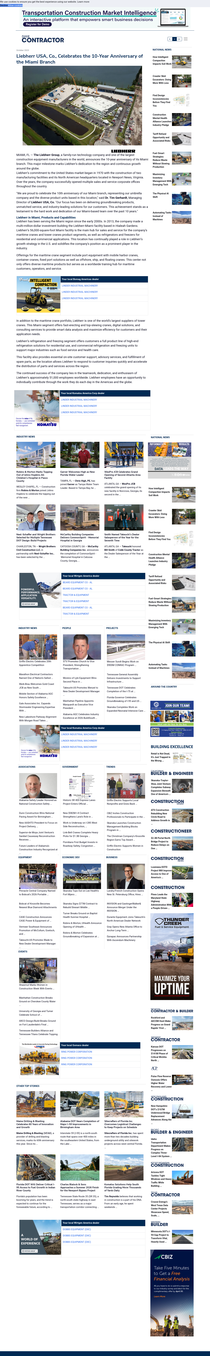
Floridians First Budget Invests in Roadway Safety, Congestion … (80, 844)
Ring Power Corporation (76, 1051)
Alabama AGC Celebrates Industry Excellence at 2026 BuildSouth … (81, 716)
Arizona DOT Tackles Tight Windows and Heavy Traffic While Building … (161, 1179)
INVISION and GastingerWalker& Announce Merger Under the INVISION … (124, 907)
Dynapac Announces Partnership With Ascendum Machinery (124, 938)
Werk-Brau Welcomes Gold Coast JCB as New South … (36, 686)
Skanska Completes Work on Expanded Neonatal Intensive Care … (126, 709)
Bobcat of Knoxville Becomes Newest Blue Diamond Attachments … (38, 907)
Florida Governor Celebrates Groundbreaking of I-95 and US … (124, 699)
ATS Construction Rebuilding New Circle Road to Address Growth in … (160, 817)
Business (112, 857)
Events (22, 951)
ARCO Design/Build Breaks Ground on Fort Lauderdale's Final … (37, 1022)
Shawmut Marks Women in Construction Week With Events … (36, 986)
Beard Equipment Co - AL (77, 582)
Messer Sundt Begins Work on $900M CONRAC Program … (123, 663)
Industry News (25, 436)
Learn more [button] (83, 1)
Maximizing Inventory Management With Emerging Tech (160, 624)
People (66, 628)
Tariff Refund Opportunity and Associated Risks (161, 137)
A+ (179, 39)
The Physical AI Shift (159, 642)
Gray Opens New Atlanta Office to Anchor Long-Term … (124, 928)
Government (70, 766)
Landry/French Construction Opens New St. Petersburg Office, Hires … (125, 892)
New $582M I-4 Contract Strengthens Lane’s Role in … (78, 815)
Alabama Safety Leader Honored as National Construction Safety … (37, 802)
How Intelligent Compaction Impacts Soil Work (162, 60)
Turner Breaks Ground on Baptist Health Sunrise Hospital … (80, 915)
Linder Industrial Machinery (80, 285)
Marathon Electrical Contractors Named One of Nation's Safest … (36, 676)
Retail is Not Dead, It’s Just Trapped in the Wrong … (160, 757)
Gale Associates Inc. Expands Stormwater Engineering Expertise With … (37, 707)
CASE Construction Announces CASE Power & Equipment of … (35, 919)
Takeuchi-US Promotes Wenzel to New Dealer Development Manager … (81, 691)
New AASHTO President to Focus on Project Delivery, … (38, 824)
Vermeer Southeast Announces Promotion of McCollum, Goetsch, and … (37, 930)
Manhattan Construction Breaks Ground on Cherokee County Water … (37, 1001)
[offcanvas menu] (185, 39)
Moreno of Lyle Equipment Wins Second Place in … (79, 680)
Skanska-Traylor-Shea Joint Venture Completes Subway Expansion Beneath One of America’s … (161, 787)
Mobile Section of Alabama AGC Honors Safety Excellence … (36, 695)
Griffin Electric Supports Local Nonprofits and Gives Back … (122, 802)
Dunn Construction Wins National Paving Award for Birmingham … (36, 815)
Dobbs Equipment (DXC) (77, 1229)
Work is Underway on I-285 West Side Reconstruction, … (80, 824)
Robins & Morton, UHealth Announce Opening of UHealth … (82, 925)
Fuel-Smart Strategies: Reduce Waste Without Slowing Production (161, 160)
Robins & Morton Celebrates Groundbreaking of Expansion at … (81, 934)
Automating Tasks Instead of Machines (162, 216)
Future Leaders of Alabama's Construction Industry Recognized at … (38, 849)
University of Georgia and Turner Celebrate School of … (36, 1013)
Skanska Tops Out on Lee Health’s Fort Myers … (81, 892)
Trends (110, 766)
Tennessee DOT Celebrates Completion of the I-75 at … (121, 689)
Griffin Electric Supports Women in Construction (125, 847)
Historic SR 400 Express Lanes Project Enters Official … (79, 802)
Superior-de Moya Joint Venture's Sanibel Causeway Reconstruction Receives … (37, 836)
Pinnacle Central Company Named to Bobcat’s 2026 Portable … (37, 892)
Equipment (25, 857)
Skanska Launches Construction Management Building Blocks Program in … (124, 826)
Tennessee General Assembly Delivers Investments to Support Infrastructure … (124, 678)
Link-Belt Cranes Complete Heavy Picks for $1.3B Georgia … (80, 834)
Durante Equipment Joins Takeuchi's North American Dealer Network (126, 919)
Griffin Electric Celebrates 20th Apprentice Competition (35, 663)
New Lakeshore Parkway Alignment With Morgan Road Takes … (37, 718)
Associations (26, 766)
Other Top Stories (27, 1086)
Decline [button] (4, 5)
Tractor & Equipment (76, 595)
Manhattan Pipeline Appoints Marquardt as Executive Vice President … (78, 705)
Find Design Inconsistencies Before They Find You (160, 536)
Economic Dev (71, 857)
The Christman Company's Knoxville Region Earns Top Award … (126, 838)
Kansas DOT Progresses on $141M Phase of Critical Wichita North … (159, 1053)
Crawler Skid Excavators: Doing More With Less (162, 79)
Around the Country (164, 686)
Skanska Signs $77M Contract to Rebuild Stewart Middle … (80, 905)
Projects (112, 628)
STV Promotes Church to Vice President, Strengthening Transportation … (78, 665)
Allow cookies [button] (15, 5)
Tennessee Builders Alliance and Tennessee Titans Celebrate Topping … (38, 1034)
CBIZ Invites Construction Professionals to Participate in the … (126, 815)
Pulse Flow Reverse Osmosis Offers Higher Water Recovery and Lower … (161, 1083)
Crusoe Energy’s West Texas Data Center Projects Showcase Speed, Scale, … (160, 1209)
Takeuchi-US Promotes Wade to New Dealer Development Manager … (37, 944)
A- (170, 39)
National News (162, 49)
